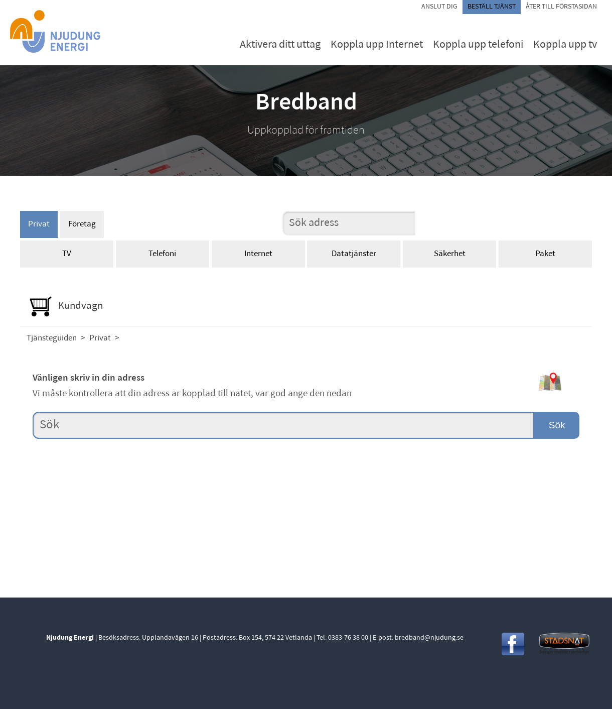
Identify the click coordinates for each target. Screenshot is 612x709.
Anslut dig (439, 7)
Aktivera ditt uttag (280, 45)
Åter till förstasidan (561, 7)
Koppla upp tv (565, 45)
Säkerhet (450, 254)
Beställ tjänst (492, 7)
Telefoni (162, 254)
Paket (545, 254)
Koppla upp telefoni (478, 45)
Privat (39, 224)
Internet (258, 254)
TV (66, 254)
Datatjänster (354, 254)
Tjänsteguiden (52, 338)
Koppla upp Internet (377, 45)
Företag (82, 224)
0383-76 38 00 (348, 638)
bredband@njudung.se (429, 638)
